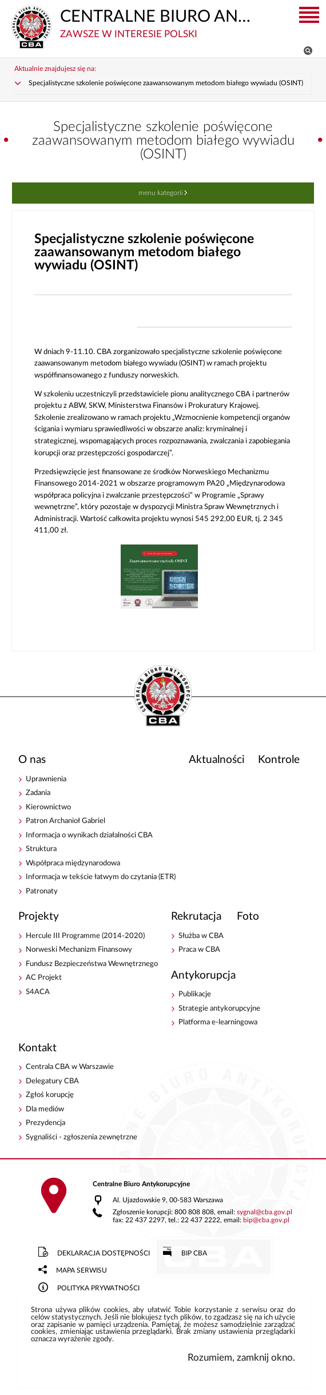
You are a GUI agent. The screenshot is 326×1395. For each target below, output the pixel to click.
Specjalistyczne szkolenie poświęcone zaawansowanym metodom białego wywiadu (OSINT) (166, 83)
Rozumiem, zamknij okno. (241, 1357)
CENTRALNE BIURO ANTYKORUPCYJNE (135, 22)
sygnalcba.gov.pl (264, 1212)
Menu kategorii (160, 193)
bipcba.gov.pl (266, 1220)
